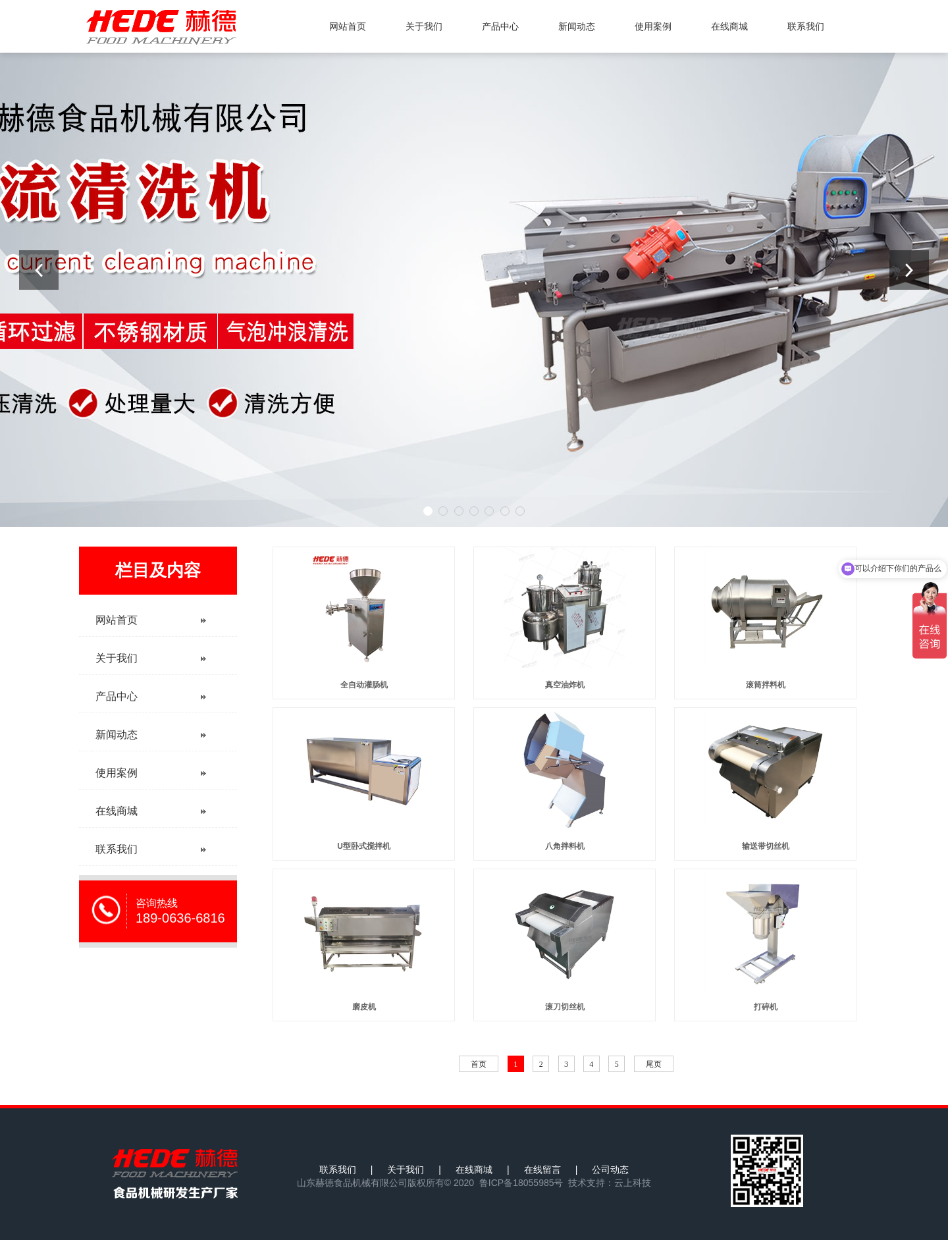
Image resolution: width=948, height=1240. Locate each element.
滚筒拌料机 (765, 684)
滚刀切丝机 (565, 1006)
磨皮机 (364, 1006)
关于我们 (424, 26)
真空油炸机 (565, 684)
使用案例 (653, 26)
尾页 (654, 1064)
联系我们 (805, 26)
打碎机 (765, 1006)
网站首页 (347, 26)
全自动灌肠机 (364, 684)
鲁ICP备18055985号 (521, 1182)
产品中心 (500, 26)
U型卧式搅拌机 (363, 846)
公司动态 (610, 1169)
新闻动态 (576, 26)
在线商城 (729, 26)
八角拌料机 (565, 846)
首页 (479, 1064)
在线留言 (542, 1169)
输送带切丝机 (765, 846)
